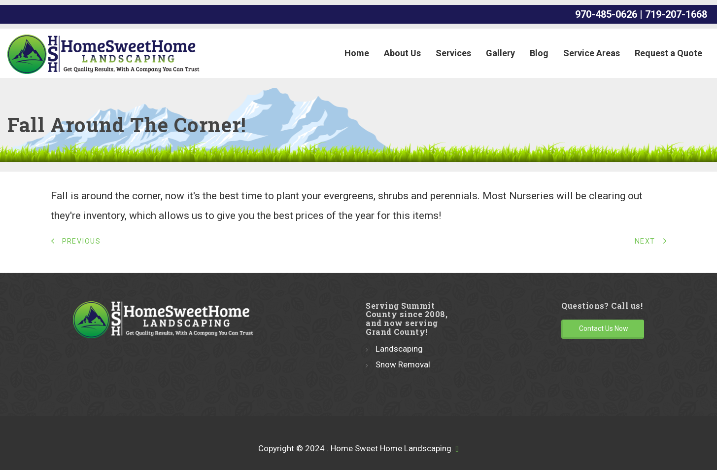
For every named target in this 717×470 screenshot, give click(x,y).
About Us (402, 53)
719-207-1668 (677, 14)
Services (453, 53)
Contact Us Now (603, 328)
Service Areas (591, 53)
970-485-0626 (606, 14)
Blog (539, 53)
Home (356, 53)
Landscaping (399, 349)
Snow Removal (403, 364)
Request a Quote (668, 53)
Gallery (500, 53)
